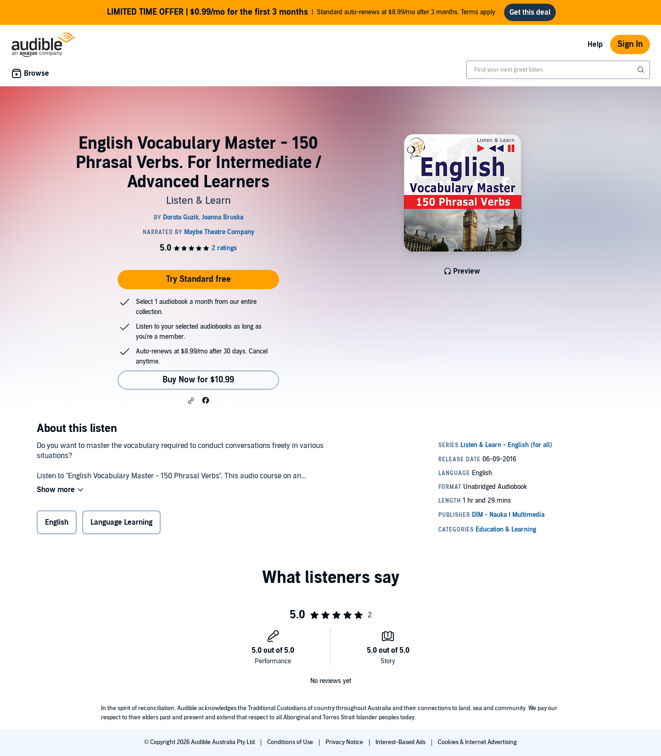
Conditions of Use (290, 742)
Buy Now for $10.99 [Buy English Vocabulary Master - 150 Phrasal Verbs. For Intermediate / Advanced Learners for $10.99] (198, 380)
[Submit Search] (641, 70)
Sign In (630, 44)
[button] (191, 400)
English (56, 522)
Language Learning (121, 522)
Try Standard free (198, 279)
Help (595, 44)
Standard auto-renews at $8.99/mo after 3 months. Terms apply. (302, 12)
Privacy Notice (344, 742)
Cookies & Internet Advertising (477, 742)
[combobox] (558, 70)
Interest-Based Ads (401, 742)
